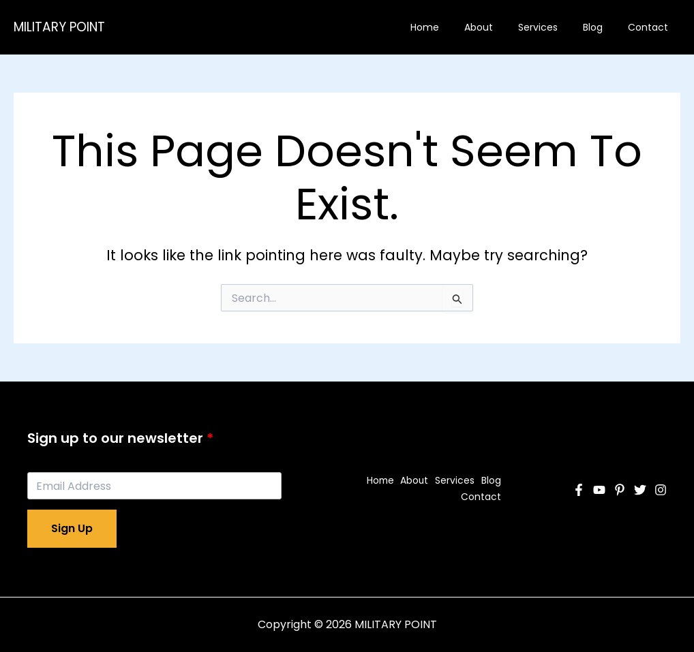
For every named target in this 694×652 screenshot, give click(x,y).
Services (553, 27)
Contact (651, 27)
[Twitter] (640, 490)
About (499, 27)
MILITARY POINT (59, 27)
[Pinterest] (620, 490)
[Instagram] (660, 490)
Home (452, 27)
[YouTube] (599, 490)
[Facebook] (579, 490)
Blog (602, 27)
